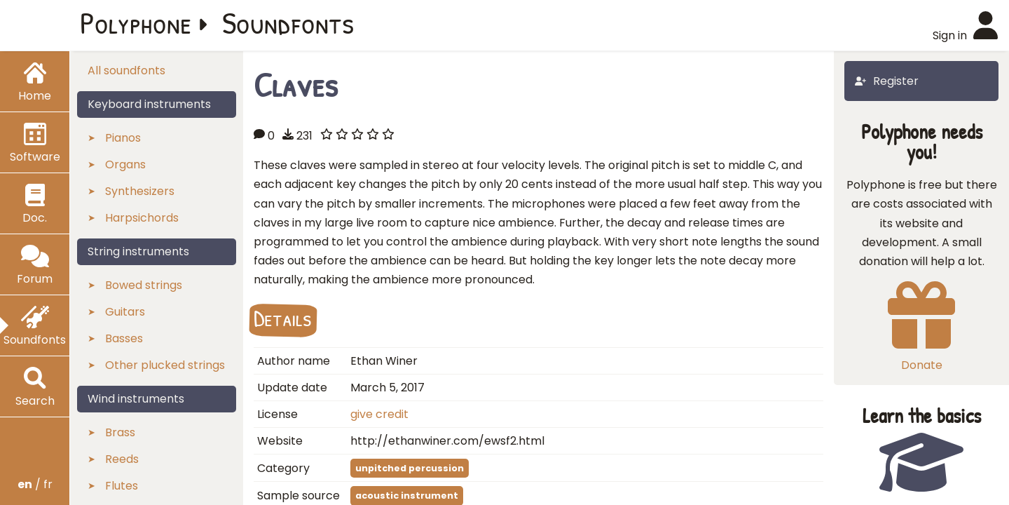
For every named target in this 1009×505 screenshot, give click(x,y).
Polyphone (136, 22)
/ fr (35, 484)
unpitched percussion (409, 468)
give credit (379, 414)
